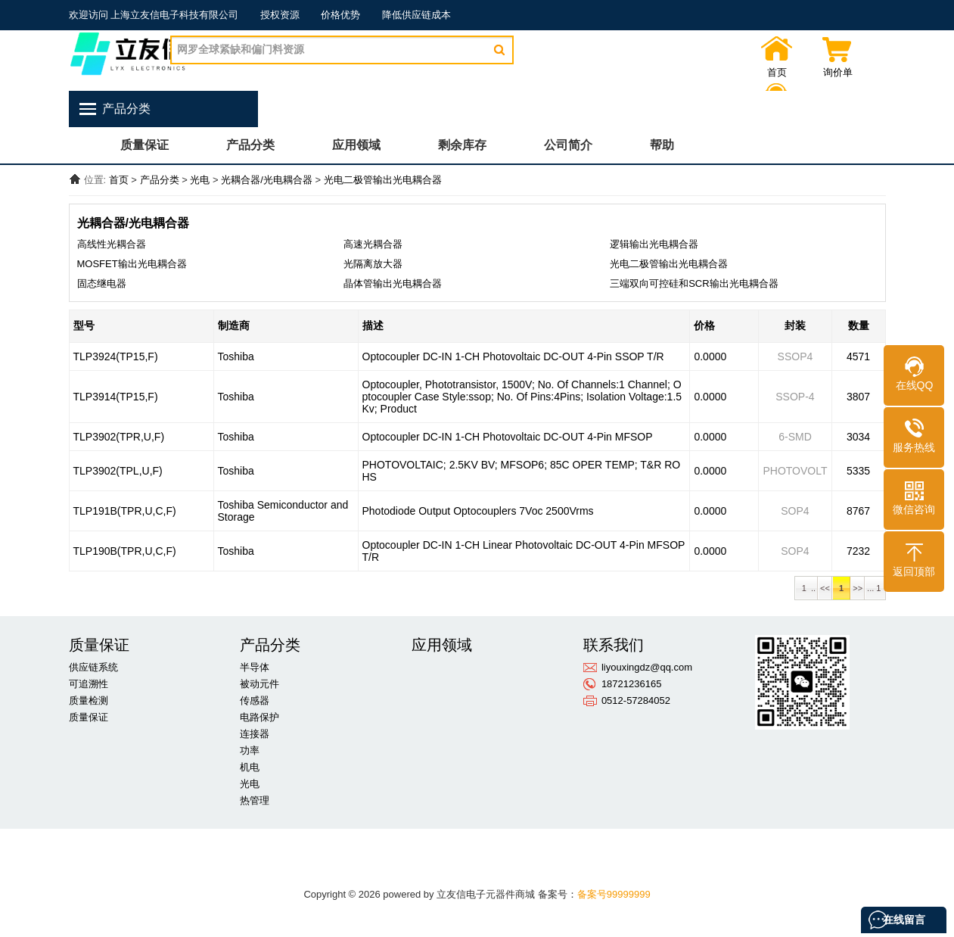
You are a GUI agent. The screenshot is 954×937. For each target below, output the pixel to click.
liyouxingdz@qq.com (646, 667)
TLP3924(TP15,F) (115, 356)
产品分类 (250, 145)
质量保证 (144, 145)
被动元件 (259, 684)
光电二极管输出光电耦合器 (383, 179)
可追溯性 (88, 684)
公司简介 (568, 145)
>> (857, 588)
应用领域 (356, 145)
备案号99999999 (614, 894)
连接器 (254, 733)
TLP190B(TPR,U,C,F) (124, 551)
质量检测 (88, 700)
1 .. (806, 588)
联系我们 (863, 73)
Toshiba (236, 356)
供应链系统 (93, 667)
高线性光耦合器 (111, 244)
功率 (249, 750)
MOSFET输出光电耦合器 (132, 263)
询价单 (802, 73)
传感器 (254, 700)
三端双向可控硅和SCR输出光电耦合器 (694, 283)
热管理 (254, 800)
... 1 (875, 588)
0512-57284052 (635, 700)
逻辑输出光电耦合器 (654, 244)
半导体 (254, 667)
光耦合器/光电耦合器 (266, 179)
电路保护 (259, 717)
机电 (249, 767)
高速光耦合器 (372, 244)
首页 (742, 73)
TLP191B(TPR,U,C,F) (124, 511)
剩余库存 (462, 145)
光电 (200, 179)
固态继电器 (101, 283)
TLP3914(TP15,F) (115, 397)
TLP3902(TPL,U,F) (118, 471)
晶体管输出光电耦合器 (392, 283)
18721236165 (631, 684)
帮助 (662, 145)
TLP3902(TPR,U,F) (119, 437)
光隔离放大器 (372, 263)
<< (825, 588)
